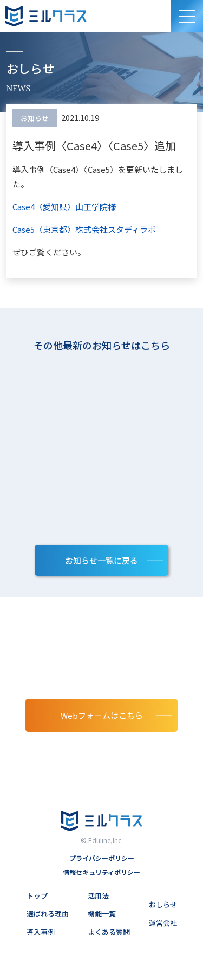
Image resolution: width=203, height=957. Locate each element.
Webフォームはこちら (102, 715)
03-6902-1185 (101, 751)
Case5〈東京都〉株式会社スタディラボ (84, 229)
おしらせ (163, 904)
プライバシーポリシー (101, 857)
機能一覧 (102, 913)
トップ (37, 896)
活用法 (98, 896)
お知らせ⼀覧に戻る (101, 560)
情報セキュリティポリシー (101, 872)
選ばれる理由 (48, 913)
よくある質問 (109, 932)
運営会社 (163, 923)
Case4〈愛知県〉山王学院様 (64, 206)
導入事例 (41, 932)
